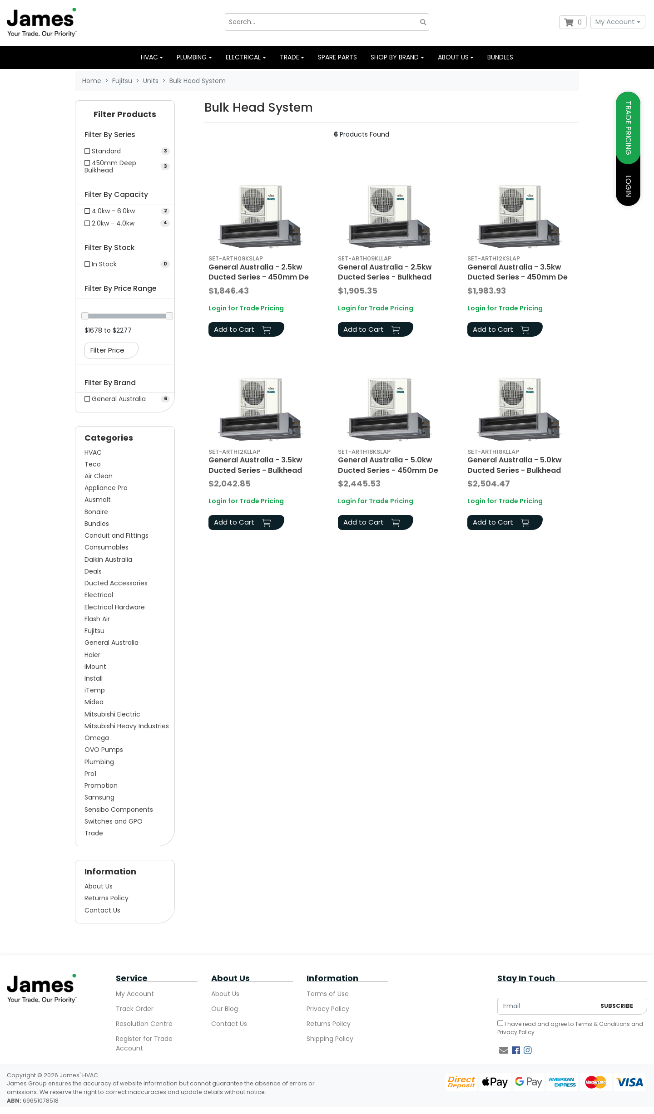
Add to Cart (242, 329)
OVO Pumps (103, 749)
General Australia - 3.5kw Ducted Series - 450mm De (517, 272)
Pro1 (90, 773)
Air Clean (98, 476)
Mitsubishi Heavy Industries (126, 726)
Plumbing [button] (192, 57)
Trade (93, 833)
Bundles (500, 57)
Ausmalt (97, 499)
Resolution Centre (144, 1023)
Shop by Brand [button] (395, 57)
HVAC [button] (149, 57)
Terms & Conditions (602, 1024)
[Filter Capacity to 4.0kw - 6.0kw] (124, 211)
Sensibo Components (118, 809)
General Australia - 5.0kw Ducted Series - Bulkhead (514, 465)
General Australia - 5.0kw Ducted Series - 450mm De (388, 465)
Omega (96, 737)
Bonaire (96, 511)
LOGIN (628, 186)
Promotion (101, 785)
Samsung (99, 797)
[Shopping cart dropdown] (573, 22)
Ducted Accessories (116, 583)
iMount (95, 666)
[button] (124, 116)
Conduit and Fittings (116, 535)
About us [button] (453, 57)
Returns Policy (106, 898)
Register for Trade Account (144, 1043)
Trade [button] (289, 57)
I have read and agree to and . (570, 1028)
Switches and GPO (113, 821)
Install (93, 678)
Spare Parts (337, 57)
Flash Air (97, 618)
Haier (92, 654)
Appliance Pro (106, 487)
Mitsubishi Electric (112, 714)
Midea (94, 702)
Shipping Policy (330, 1038)
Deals (93, 571)
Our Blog (224, 1008)
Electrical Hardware (114, 607)
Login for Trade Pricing (246, 308)
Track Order (135, 1008)
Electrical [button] (243, 57)
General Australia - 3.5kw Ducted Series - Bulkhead (255, 465)
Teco (92, 464)
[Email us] (503, 1050)
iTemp (94, 690)
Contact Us (102, 910)
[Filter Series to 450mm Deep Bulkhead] (124, 166)
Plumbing (99, 761)
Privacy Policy (328, 1008)
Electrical (98, 594)
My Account (615, 21)
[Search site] (423, 22)
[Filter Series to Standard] (124, 151)
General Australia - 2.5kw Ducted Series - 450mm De (258, 272)
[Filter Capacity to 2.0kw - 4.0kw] (124, 223)
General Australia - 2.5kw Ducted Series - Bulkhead (385, 272)
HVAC (93, 452)
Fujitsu (94, 630)
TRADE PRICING (628, 128)
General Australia (111, 642)
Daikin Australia (108, 559)
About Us (98, 886)
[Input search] (327, 22)
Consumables (106, 547)
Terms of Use (328, 993)
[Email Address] (546, 1006)
